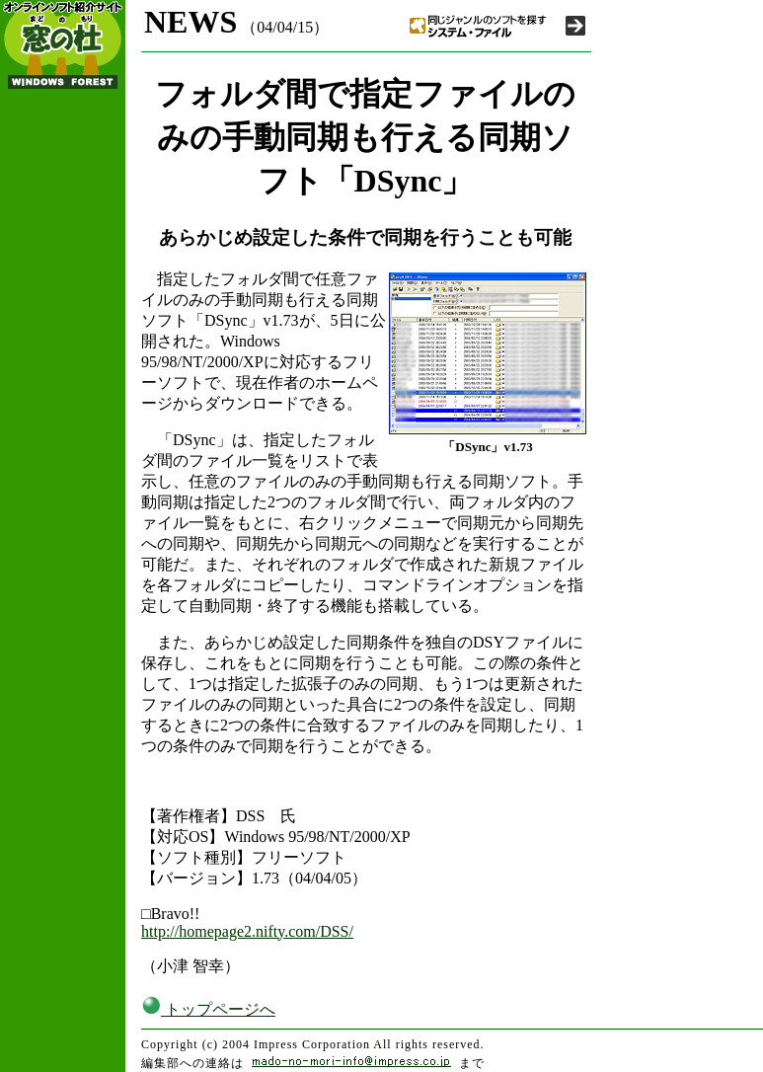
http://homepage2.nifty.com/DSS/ (247, 931)
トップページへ (208, 1009)
